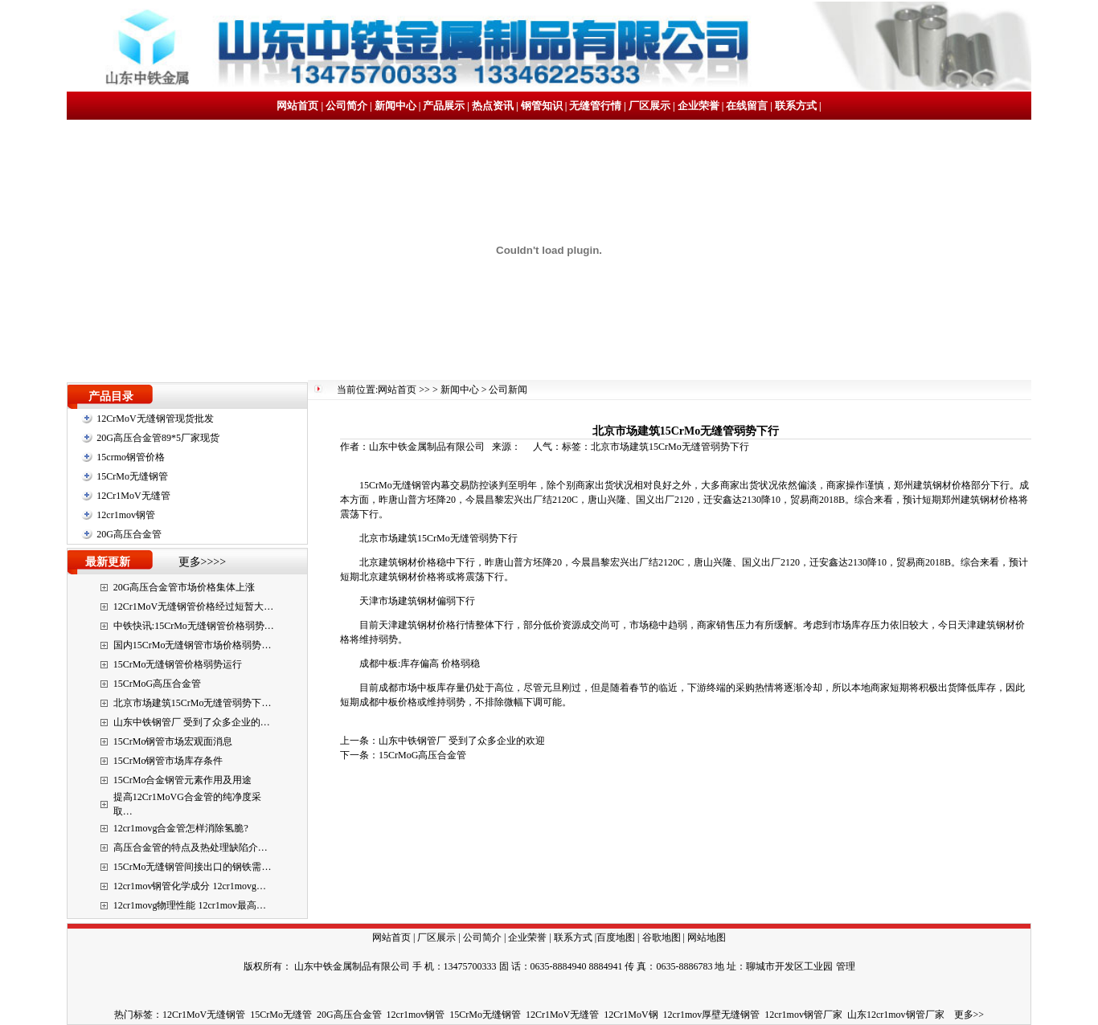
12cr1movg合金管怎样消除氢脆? (180, 828)
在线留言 (747, 106)
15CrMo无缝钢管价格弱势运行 (178, 664)
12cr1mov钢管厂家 (803, 1014)
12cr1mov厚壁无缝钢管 (711, 1014)
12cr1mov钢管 (125, 515)
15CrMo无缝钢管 (132, 476)
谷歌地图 (661, 937)
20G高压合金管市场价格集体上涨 (184, 587)
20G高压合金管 (129, 534)
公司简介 (346, 106)
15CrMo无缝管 (281, 1014)
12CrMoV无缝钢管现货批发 (154, 418)
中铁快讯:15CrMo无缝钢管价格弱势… (193, 625)
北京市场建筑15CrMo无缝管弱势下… (192, 703)
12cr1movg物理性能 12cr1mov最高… (189, 905)
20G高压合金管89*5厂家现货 (157, 437)
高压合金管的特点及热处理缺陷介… (190, 847)
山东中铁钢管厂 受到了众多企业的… (191, 722)
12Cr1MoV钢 (631, 1014)
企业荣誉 (698, 106)
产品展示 (444, 106)
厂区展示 (649, 106)
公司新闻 (508, 389)
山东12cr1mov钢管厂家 (895, 1014)
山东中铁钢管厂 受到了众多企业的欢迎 (462, 740)
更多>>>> (202, 562)
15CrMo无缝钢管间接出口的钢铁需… (192, 866)
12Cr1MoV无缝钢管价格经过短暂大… (193, 606)
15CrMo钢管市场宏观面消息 (173, 741)
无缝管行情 (595, 106)
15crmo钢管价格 (130, 457)
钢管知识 (542, 106)
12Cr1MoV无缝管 (133, 495)
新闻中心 (395, 106)
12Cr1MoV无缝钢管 (203, 1014)
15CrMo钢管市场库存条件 (168, 760)
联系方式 (796, 106)
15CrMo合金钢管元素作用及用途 (182, 780)
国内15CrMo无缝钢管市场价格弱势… (192, 645)
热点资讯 (493, 106)
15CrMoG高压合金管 (157, 683)
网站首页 (297, 106)
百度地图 (615, 937)
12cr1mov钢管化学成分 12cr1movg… (189, 886)
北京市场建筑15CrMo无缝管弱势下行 (670, 446)
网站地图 (706, 937)
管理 (845, 966)
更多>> (969, 1014)
